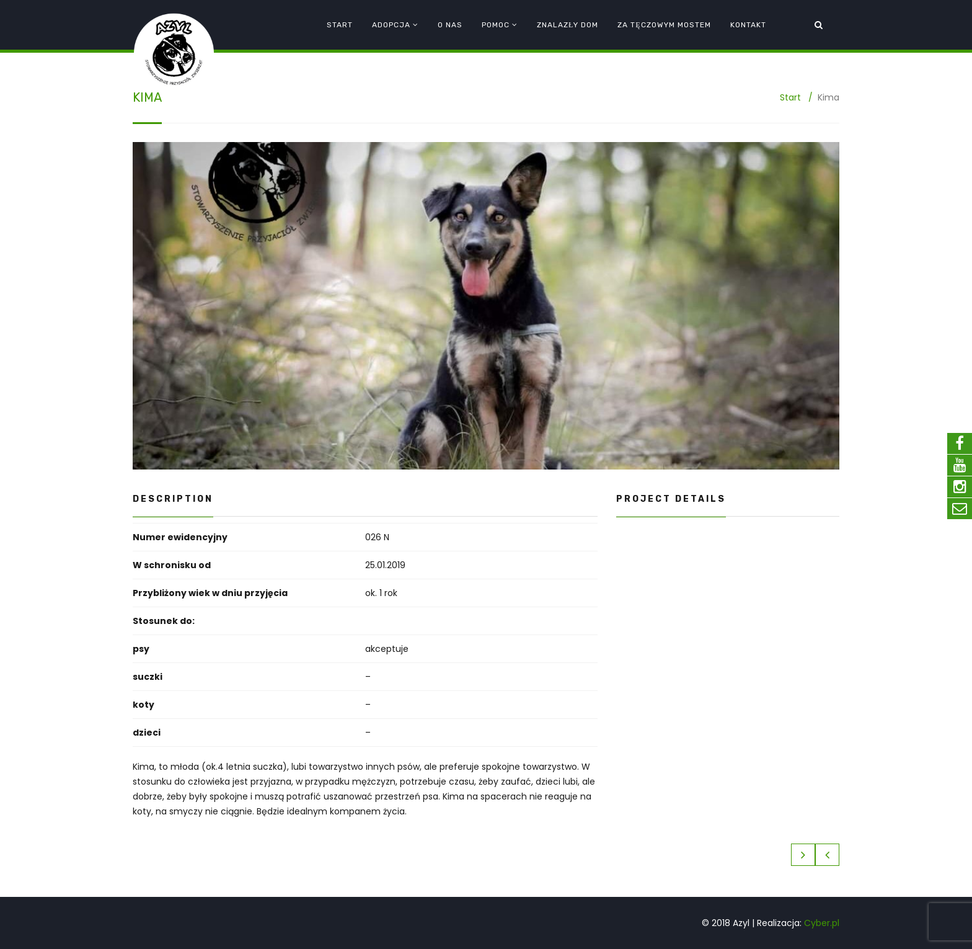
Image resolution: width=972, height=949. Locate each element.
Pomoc (496, 24)
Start (340, 24)
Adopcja (391, 24)
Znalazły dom (567, 24)
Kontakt (748, 24)
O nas (450, 24)
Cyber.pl (821, 923)
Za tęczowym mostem (663, 24)
